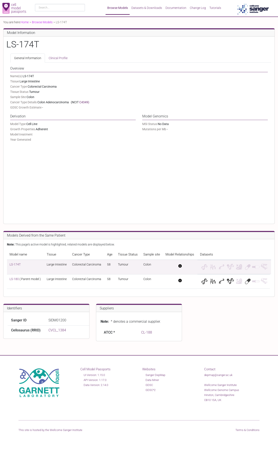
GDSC (149, 385)
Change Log (198, 8)
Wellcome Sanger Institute (66, 430)
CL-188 (146, 332)
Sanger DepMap (155, 375)
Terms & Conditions (247, 430)
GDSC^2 (151, 390)
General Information (27, 58)
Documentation (175, 8)
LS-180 (14, 279)
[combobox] (60, 7)
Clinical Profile (58, 58)
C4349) (84, 102)
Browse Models (117, 8)
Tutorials (215, 8)
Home (25, 22)
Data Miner (152, 380)
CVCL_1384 (57, 330)
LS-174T (15, 264)
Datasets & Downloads (146, 8)
